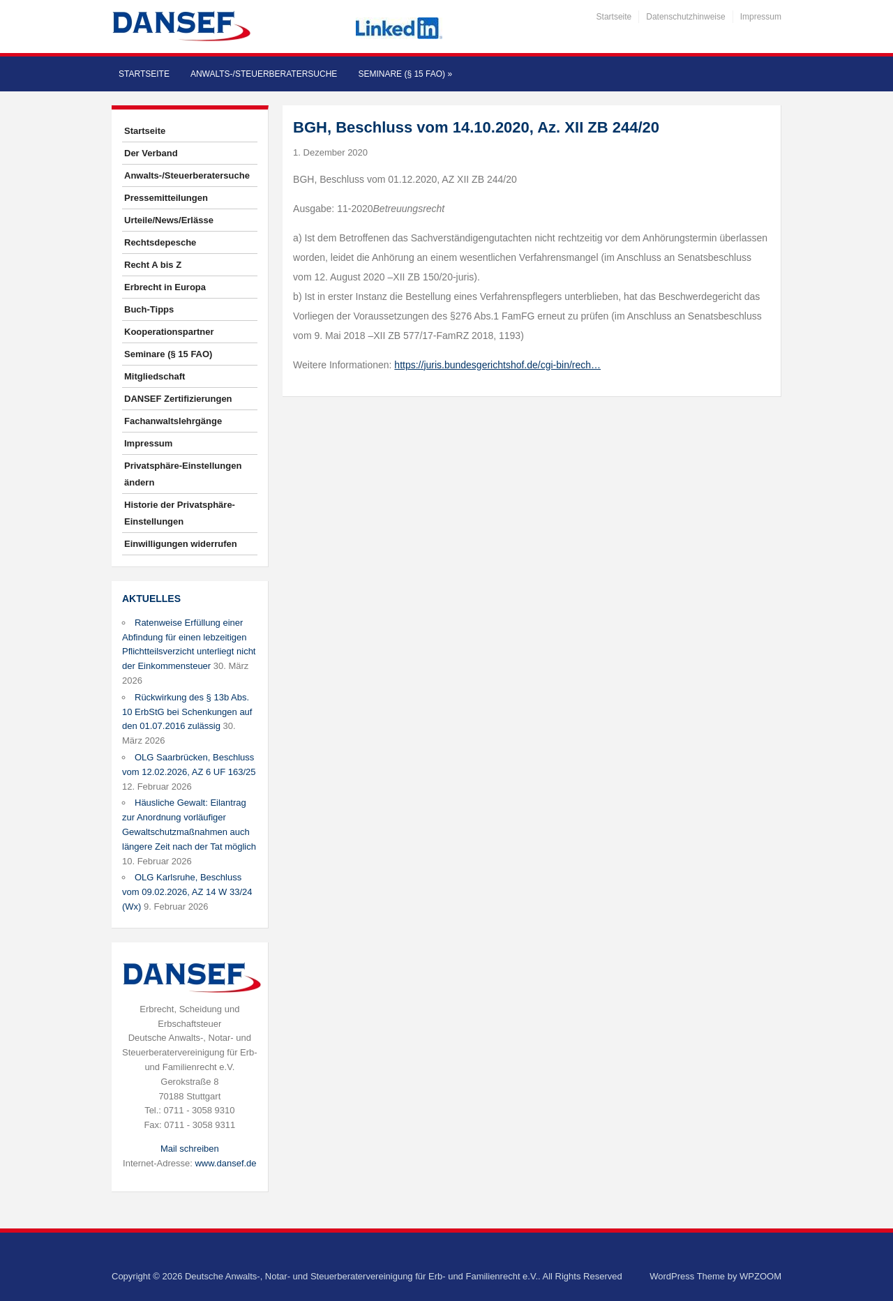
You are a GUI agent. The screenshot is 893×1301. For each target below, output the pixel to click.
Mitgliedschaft (154, 376)
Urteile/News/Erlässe (168, 220)
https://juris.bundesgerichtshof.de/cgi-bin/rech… (497, 364)
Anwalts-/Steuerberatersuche (263, 74)
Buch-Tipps (149, 309)
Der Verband (151, 153)
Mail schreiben (189, 1148)
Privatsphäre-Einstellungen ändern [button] (182, 474)
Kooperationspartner (169, 331)
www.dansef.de (225, 1163)
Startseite (614, 17)
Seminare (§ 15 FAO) (405, 74)
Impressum (760, 17)
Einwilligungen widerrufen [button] (180, 544)
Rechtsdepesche (160, 242)
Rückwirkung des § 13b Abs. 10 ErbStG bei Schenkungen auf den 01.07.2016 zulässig (187, 712)
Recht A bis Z (152, 265)
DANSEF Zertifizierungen (178, 398)
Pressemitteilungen (166, 198)
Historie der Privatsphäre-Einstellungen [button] (179, 513)
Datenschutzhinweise (685, 17)
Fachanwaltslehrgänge (173, 421)
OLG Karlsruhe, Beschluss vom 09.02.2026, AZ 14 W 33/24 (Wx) (187, 892)
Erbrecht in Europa (165, 287)
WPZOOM (760, 1276)
